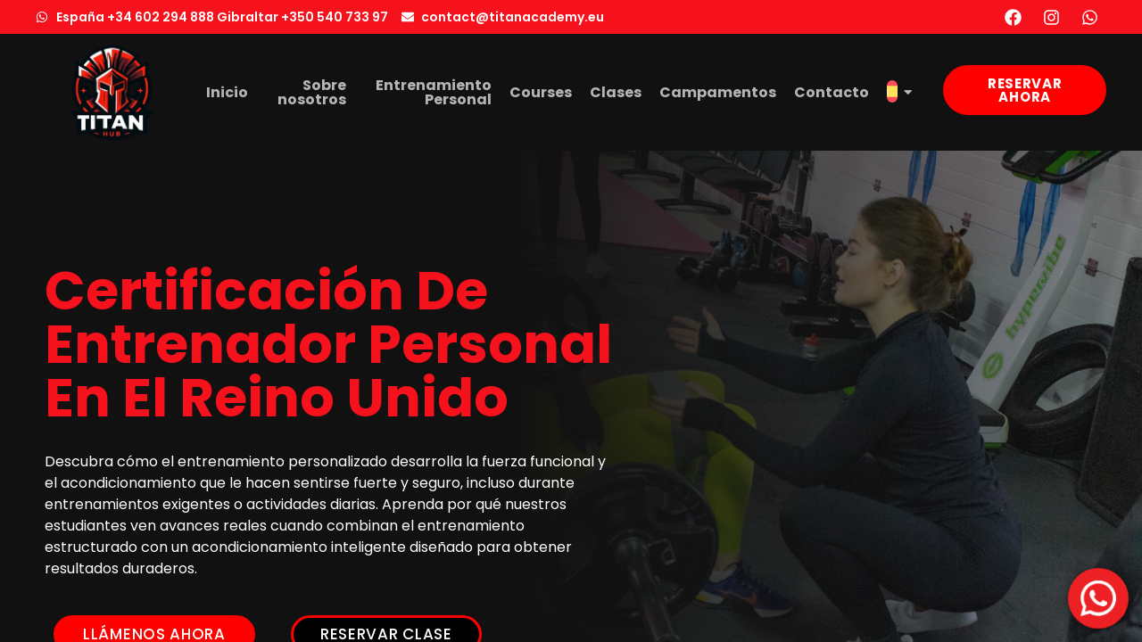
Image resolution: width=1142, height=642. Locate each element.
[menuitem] (899, 93)
